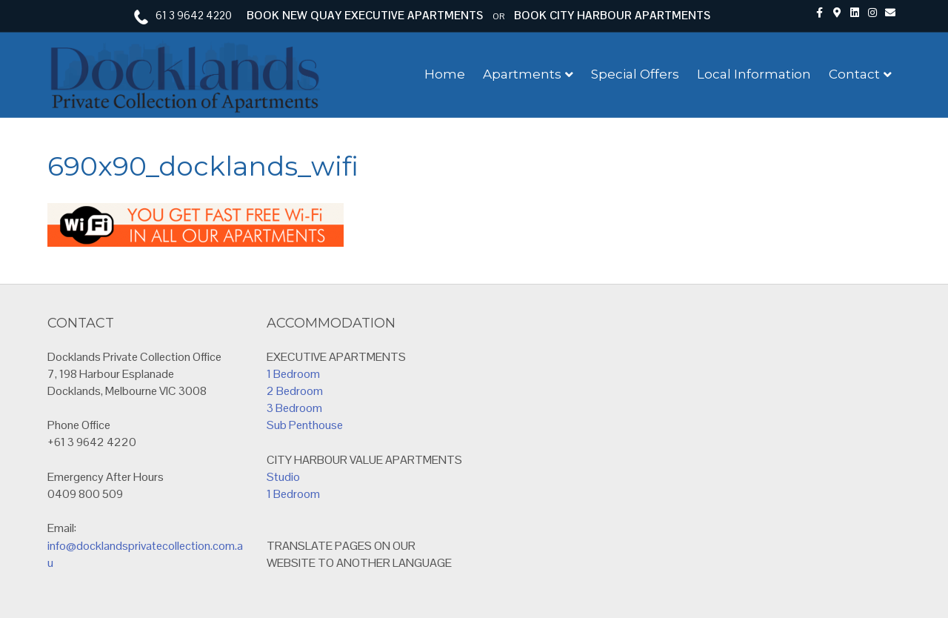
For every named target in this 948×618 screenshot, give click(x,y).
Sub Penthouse (305, 425)
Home (444, 74)
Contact (854, 74)
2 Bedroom (295, 391)
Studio (283, 477)
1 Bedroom (293, 374)
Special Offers (635, 74)
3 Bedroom (294, 408)
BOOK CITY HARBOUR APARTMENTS (612, 15)
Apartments (522, 74)
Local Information (754, 74)
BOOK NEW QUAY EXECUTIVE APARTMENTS (365, 15)
